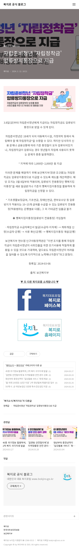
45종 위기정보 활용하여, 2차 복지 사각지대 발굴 (26, 371)
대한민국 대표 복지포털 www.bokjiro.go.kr (30, 479)
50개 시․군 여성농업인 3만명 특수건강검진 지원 (26, 386)
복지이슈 (20, 365)
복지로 (6, 526)
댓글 (6, 458)
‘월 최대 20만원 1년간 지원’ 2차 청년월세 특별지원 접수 (29, 382)
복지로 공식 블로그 (15, 4)
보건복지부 (8, 533)
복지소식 (10, 365)
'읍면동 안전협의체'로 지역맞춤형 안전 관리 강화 (26, 374)
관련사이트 (9, 516)
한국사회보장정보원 (11, 530)
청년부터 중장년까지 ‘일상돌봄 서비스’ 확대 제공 (26, 378)
